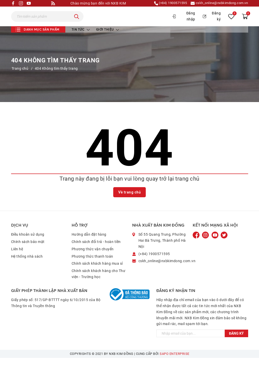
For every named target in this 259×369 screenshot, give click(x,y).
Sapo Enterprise (174, 365)
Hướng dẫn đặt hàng (89, 245)
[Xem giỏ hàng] (245, 22)
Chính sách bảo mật (28, 253)
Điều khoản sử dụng (27, 245)
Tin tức (81, 40)
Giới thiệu (107, 40)
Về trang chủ (129, 203)
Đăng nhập (183, 22)
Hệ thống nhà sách (27, 267)
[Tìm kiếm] (76, 22)
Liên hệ (17, 260)
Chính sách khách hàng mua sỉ (97, 275)
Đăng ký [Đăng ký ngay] (236, 344)
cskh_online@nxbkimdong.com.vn (217, 3)
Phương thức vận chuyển (93, 260)
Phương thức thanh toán (92, 267)
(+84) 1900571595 (164, 3)
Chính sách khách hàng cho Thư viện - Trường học (99, 285)
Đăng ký (212, 22)
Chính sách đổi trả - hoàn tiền (96, 253)
